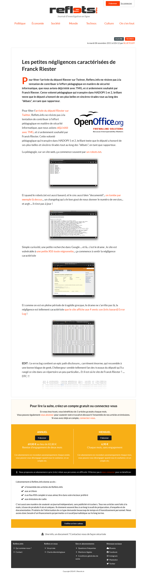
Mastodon (112, 559)
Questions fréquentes (85, 548)
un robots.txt (93, 151)
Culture (109, 23)
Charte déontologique (54, 552)
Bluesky (111, 548)
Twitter (111, 563)
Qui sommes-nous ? (22, 548)
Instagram (112, 556)
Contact (17, 552)
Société (55, 23)
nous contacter (108, 472)
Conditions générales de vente (86, 557)
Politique (20, 23)
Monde (73, 23)
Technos (91, 23)
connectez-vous (87, 418)
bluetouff (129, 43)
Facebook (112, 552)
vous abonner (47, 415)
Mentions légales (83, 552)
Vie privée (49, 548)
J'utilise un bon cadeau (73, 523)
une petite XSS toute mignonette (55, 251)
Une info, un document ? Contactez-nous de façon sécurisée (73, 534)
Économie (38, 23)
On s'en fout (126, 23)
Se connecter (126, 3)
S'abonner (113, 3)
